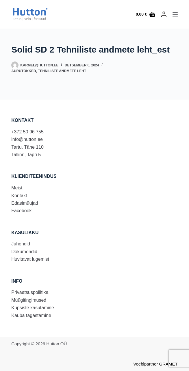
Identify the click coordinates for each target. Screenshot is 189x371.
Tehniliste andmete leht (62, 71)
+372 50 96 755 (27, 131)
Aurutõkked (23, 71)
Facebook (21, 210)
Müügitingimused (28, 300)
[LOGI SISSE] (164, 14)
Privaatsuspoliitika (29, 292)
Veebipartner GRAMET (155, 363)
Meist (16, 187)
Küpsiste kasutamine (32, 307)
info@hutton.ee (27, 139)
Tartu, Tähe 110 (27, 147)
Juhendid (20, 243)
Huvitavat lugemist (30, 259)
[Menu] (175, 14)
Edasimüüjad (24, 203)
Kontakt (19, 195)
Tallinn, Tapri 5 (26, 154)
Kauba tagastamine (31, 315)
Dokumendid (24, 251)
